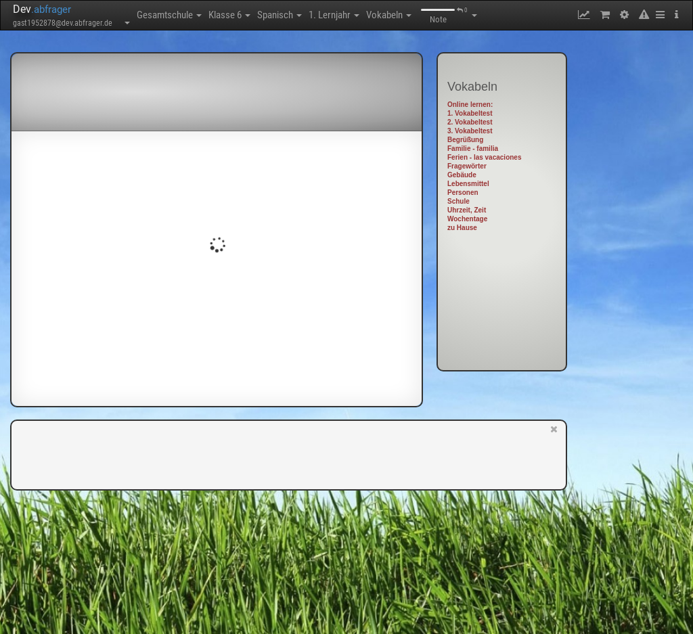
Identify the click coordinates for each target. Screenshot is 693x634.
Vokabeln (388, 15)
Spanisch (279, 15)
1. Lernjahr (334, 15)
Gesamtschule (169, 15)
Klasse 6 (229, 15)
